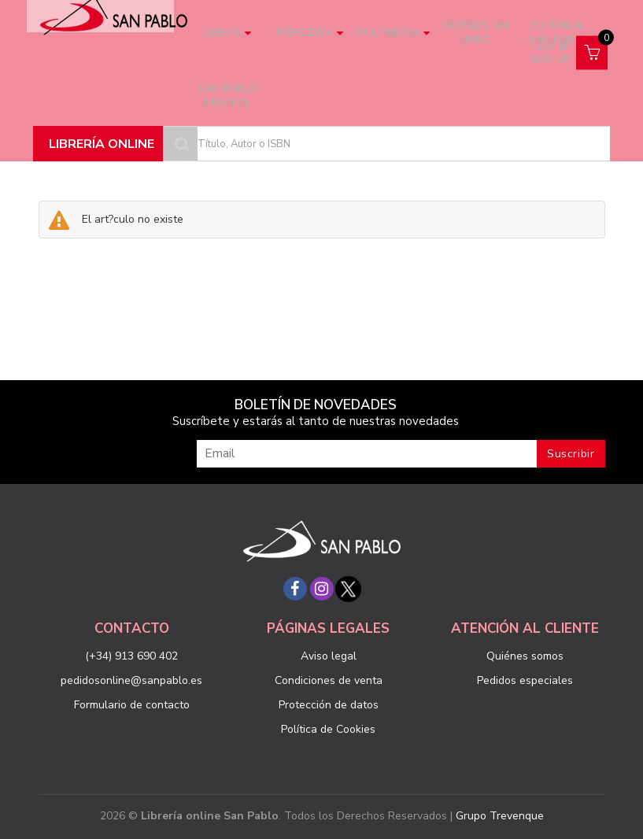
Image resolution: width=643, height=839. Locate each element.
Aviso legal (329, 656)
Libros (227, 32)
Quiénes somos (525, 656)
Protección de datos (329, 704)
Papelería (309, 32)
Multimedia (393, 32)
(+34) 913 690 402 (131, 656)
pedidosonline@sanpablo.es (131, 680)
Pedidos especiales (525, 680)
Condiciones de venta (328, 680)
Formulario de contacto (132, 704)
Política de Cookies (328, 729)
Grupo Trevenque (500, 815)
